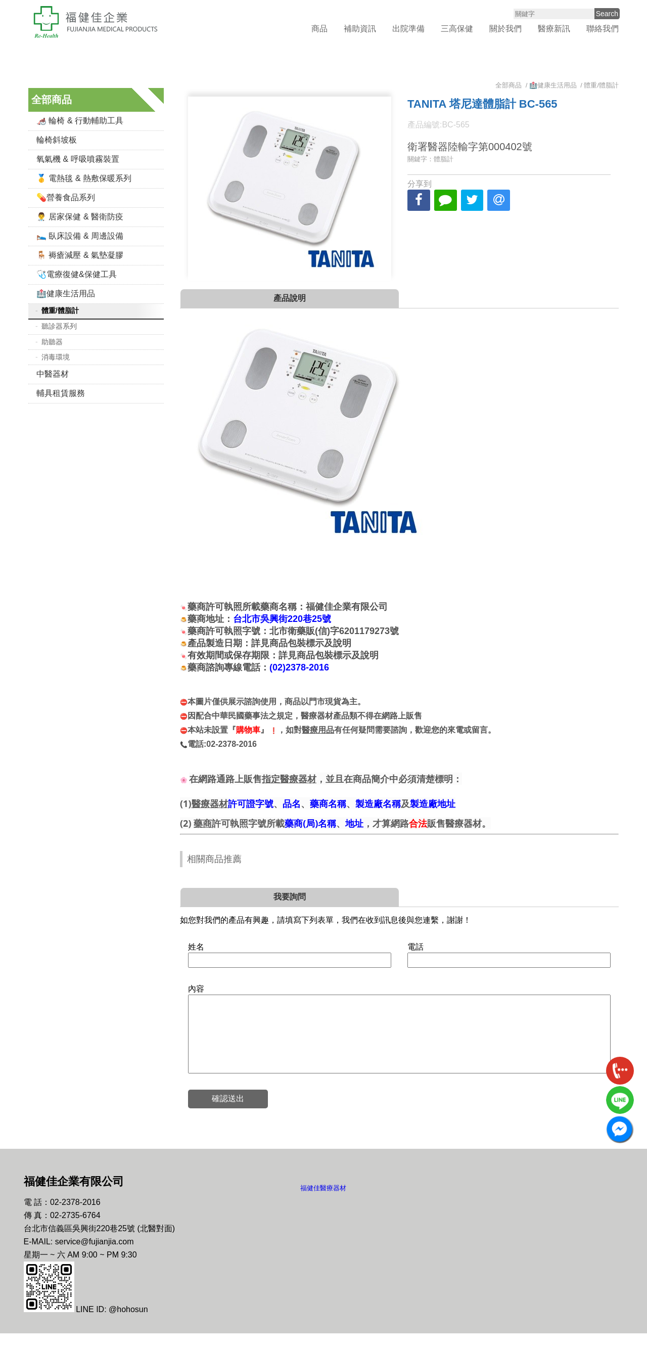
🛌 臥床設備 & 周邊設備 (79, 234)
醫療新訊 (554, 28)
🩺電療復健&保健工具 (76, 272)
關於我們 (505, 28)
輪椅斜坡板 (56, 138)
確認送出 (228, 1112)
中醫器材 (52, 372)
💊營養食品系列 (65, 196)
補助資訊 (360, 28)
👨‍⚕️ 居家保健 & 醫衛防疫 (79, 215)
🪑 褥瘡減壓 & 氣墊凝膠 (79, 253)
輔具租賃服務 (60, 391)
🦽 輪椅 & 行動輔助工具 (79, 119)
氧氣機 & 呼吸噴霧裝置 (77, 157)
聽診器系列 (59, 325)
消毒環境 (55, 355)
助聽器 (52, 340)
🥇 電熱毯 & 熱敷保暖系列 (83, 176)
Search (607, 13)
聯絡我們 (602, 28)
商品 (319, 28)
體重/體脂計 (60, 309)
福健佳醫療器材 (323, 1201)
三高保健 (457, 28)
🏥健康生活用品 (65, 292)
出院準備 (408, 28)
